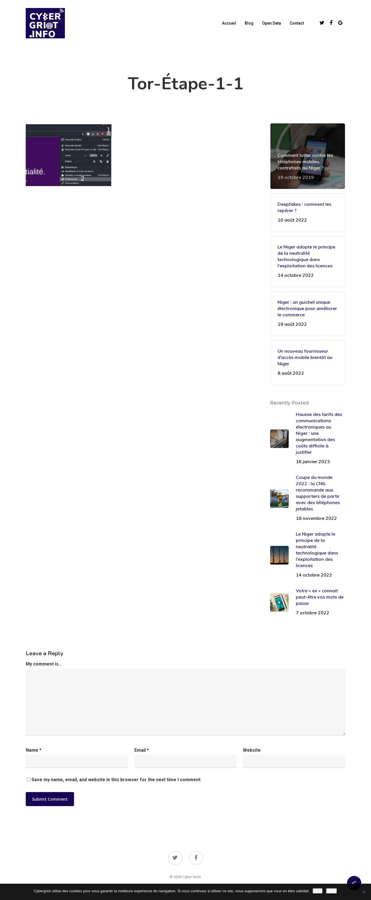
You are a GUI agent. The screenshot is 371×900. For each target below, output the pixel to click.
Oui (318, 891)
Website (252, 750)
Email (141, 750)
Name (33, 750)
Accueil (229, 23)
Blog (249, 23)
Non (331, 891)
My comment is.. (43, 664)
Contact (297, 23)
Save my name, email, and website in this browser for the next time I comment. (116, 779)
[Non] (364, 892)
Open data (271, 23)
